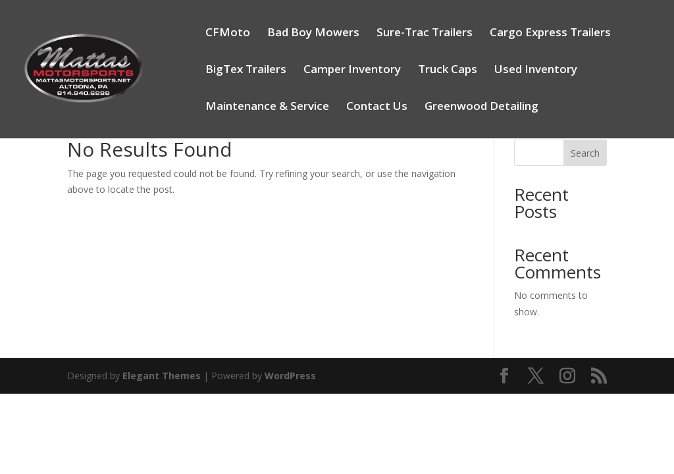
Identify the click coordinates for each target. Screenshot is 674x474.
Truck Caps (447, 70)
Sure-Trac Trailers (424, 34)
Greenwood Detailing (481, 107)
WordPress (290, 375)
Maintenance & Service (267, 107)
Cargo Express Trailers (550, 34)
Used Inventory (535, 70)
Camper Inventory (352, 70)
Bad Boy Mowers (313, 34)
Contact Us (376, 107)
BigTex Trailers (245, 70)
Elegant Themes (161, 375)
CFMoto (227, 34)
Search (585, 153)
